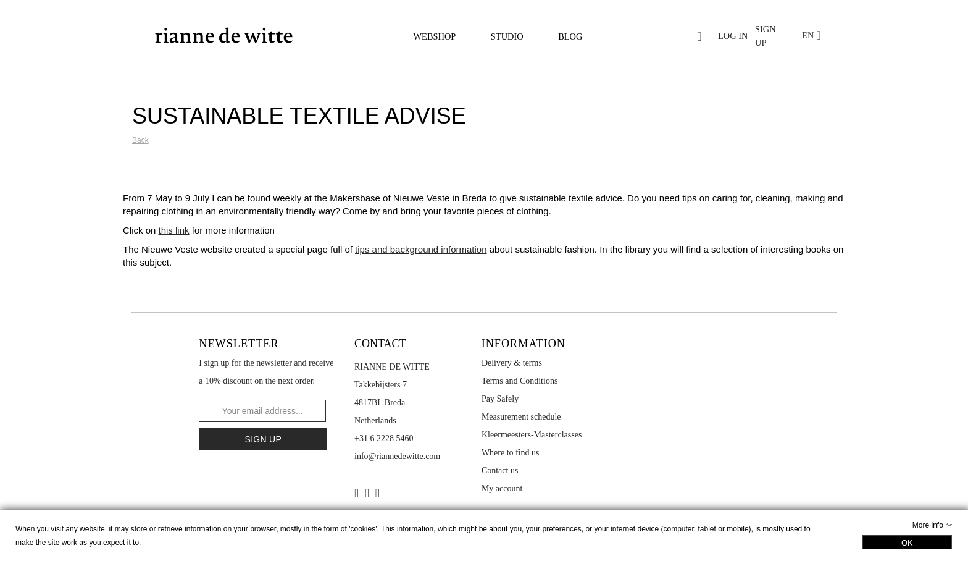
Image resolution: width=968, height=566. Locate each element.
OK (907, 542)
